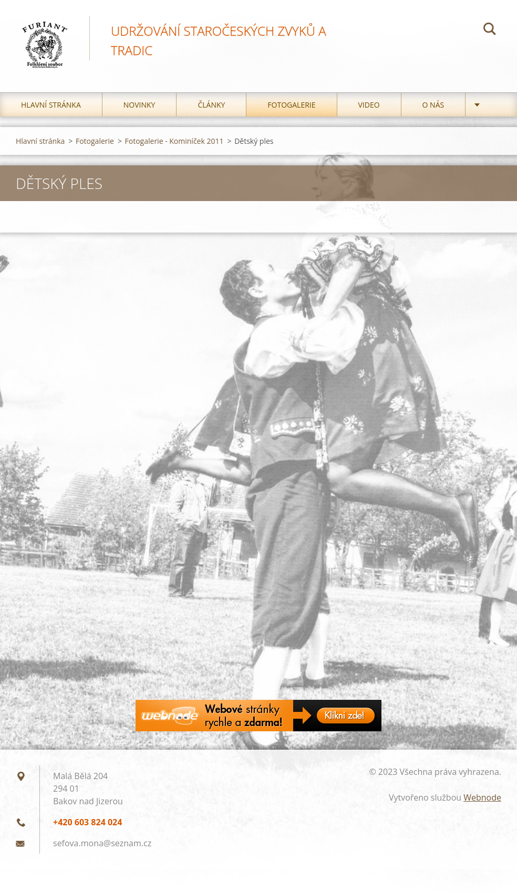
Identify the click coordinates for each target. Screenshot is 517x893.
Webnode (482, 797)
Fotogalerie (291, 105)
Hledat (489, 30)
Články (211, 105)
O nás (433, 105)
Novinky (139, 105)
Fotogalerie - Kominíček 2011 (174, 141)
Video (369, 105)
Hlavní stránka (51, 105)
